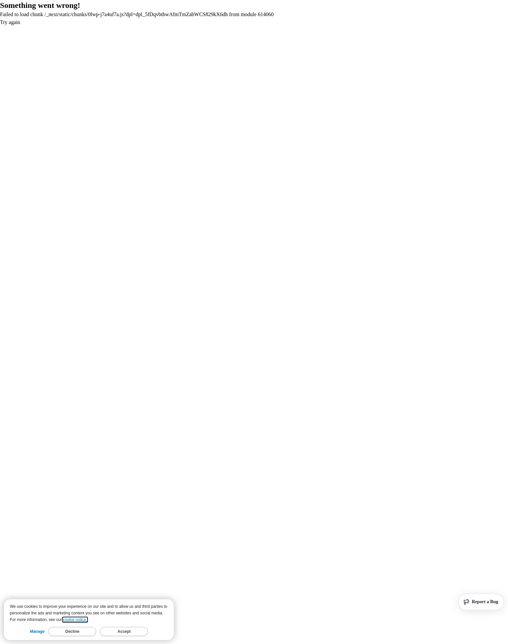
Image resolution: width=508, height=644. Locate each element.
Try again (10, 22)
